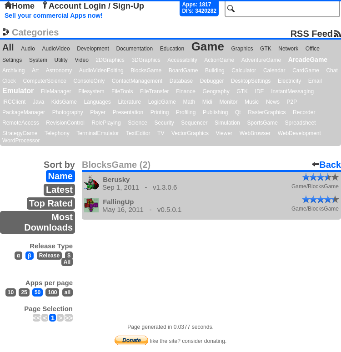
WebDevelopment (299, 133)
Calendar (274, 70)
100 (52, 292)
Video (81, 60)
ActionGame (219, 60)
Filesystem (91, 91)
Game (207, 46)
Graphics (242, 48)
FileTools (122, 91)
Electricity (289, 81)
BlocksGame (145, 70)
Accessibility (182, 60)
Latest (59, 190)
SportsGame (262, 123)
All (8, 47)
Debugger (212, 81)
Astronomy (59, 70)
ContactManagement (137, 81)
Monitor (228, 102)
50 (37, 292)
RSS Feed (312, 33)
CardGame (305, 70)
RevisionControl (65, 123)
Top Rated (51, 203)
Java (38, 102)
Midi (207, 102)
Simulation (227, 123)
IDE (259, 91)
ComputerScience (44, 81)
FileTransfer (154, 91)
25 (24, 292)
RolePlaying (106, 123)
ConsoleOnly (89, 81)
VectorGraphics (190, 133)
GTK (265, 48)
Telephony (57, 133)
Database (181, 81)
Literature (129, 102)
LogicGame (162, 102)
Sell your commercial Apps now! (54, 15)
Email (315, 81)
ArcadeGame (307, 59)
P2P (291, 102)
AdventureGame (261, 60)
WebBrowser (255, 133)
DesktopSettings (251, 81)
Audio (28, 48)
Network (288, 48)
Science (137, 123)
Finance (186, 91)
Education (172, 48)
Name (60, 176)
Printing (159, 112)
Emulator (18, 91)
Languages (97, 102)
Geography (215, 91)
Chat (331, 70)
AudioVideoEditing (101, 70)
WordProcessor (21, 140)
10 (11, 292)
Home (20, 5)
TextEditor (138, 133)
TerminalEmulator (97, 133)
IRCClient (13, 102)
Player (97, 112)
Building (215, 70)
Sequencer (194, 123)
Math (189, 102)
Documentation (134, 48)
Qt (238, 112)
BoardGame (183, 70)
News (273, 102)
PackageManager (23, 112)
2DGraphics (109, 60)
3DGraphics (145, 60)
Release (49, 255)
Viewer (224, 133)
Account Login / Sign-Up (92, 5)
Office (313, 48)
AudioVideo (56, 48)
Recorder (304, 112)
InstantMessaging (292, 91)
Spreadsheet (300, 123)
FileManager (56, 91)
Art (35, 70)
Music (252, 102)
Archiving (13, 70)
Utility (61, 60)
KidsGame (64, 102)
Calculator (243, 70)
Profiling (186, 112)
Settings (12, 60)
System (38, 60)
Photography (67, 112)
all (67, 292)
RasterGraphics (267, 112)
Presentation (128, 112)
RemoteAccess (20, 123)
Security (164, 123)
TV (160, 133)
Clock (9, 81)
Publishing (215, 112)
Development (93, 48)
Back (326, 165)
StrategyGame (19, 133)
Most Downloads (48, 222)
